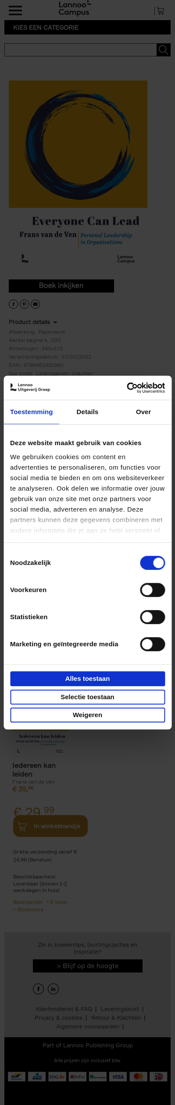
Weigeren (87, 714)
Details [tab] (88, 411)
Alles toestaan (87, 678)
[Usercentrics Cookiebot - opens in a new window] (126, 388)
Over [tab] (143, 411)
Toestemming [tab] (31, 411)
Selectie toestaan (87, 697)
